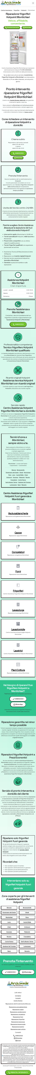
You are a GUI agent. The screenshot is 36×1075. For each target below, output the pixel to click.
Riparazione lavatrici (18, 1027)
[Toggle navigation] (33, 3)
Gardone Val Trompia (24, 482)
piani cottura (18, 670)
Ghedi (21, 472)
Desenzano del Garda (12, 472)
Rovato (28, 477)
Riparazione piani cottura (18, 1029)
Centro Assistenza (6, 10)
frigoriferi (16, 10)
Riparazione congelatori (18, 1014)
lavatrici (18, 650)
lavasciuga (18, 610)
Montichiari (27, 472)
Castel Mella (20, 475)
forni (18, 571)
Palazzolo (22, 477)
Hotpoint (23, 10)
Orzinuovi (9, 477)
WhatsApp (27, 27)
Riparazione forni (18, 1017)
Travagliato (13, 480)
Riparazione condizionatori (18, 1012)
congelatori (18, 552)
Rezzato (24, 485)
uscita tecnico (18, 1000)
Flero (9, 475)
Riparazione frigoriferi (18, 1019)
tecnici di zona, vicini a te (17, 100)
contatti (18, 998)
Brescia (14, 470)
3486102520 (18, 153)
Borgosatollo (21, 470)
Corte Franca (22, 480)
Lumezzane (13, 485)
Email (18, 1040)
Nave (19, 485)
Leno (13, 475)
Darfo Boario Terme (11, 482)
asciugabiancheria (18, 513)
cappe (18, 532)
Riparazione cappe (18, 1009)
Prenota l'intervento (18, 1072)
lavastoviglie (18, 629)
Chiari (26, 475)
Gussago (15, 477)
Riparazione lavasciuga (18, 1022)
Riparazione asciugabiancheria (18, 1007)
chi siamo (18, 996)
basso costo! (28, 112)
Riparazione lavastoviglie (18, 1024)
